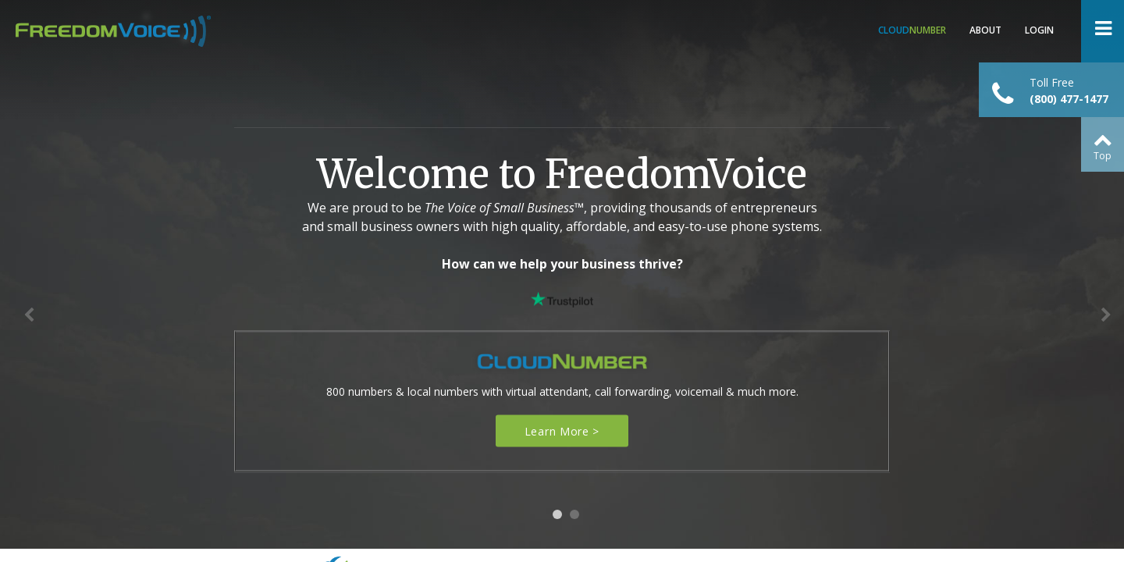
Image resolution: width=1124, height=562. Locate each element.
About (985, 30)
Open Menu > (1102, 31)
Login (1039, 30)
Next (1108, 319)
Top (1103, 155)
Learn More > (562, 431)
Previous (31, 319)
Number (912, 30)
